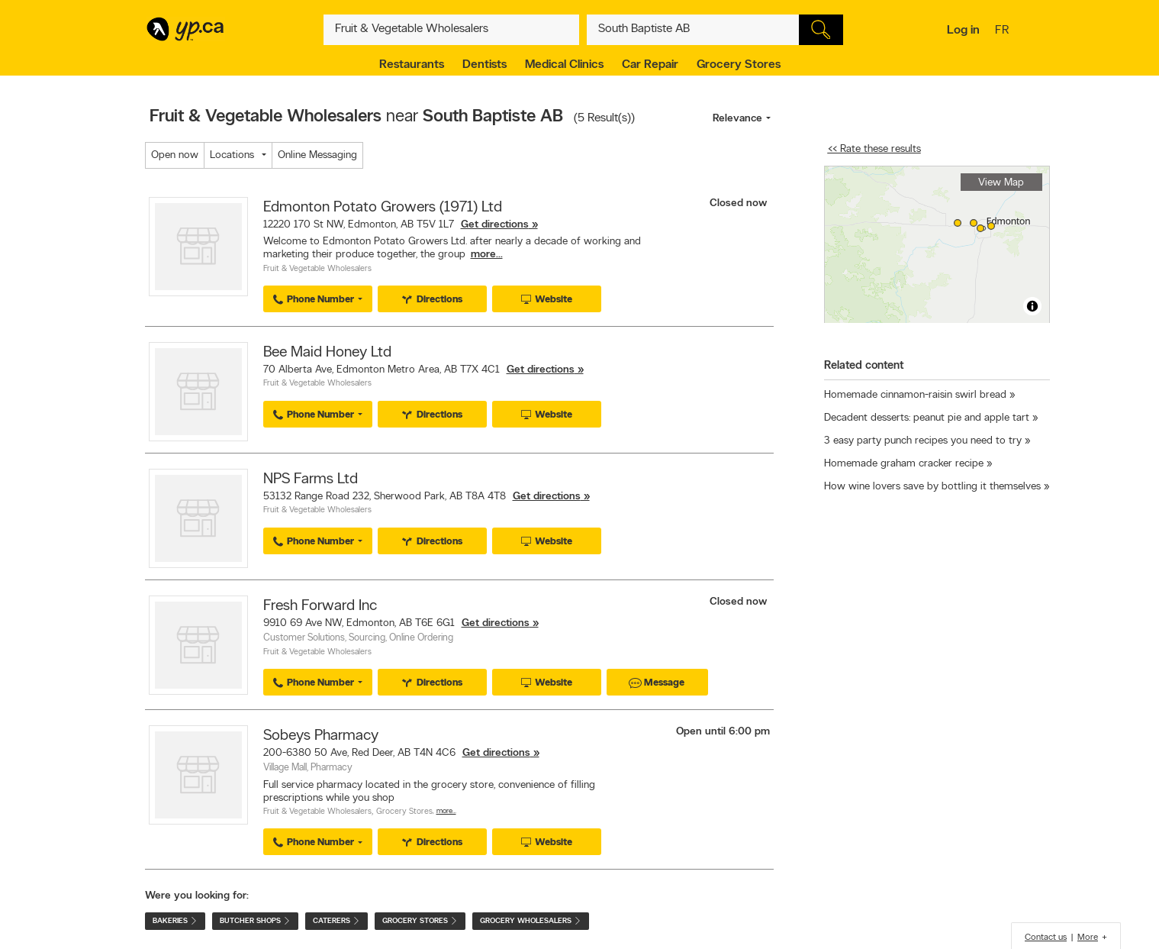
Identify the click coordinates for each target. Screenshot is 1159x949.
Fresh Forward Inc (320, 606)
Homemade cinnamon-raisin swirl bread (915, 395)
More (1087, 937)
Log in (963, 30)
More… (446, 811)
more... (487, 254)
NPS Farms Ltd (310, 479)
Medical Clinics (564, 65)
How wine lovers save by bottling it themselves (932, 486)
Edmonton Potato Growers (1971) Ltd (382, 207)
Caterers (336, 921)
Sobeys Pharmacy (320, 736)
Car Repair (650, 65)
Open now (174, 155)
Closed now (740, 203)
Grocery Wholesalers (530, 921)
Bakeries (175, 921)
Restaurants (411, 65)
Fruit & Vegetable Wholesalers (317, 269)
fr (1004, 31)
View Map (1001, 183)
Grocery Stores (739, 65)
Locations (232, 155)
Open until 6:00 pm (723, 732)
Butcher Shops (255, 921)
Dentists (484, 65)
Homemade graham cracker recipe (904, 464)
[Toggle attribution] (1032, 306)
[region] (937, 244)
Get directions (495, 225)
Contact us (1046, 937)
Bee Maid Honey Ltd (327, 352)
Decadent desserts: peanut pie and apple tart (926, 418)
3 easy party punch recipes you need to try (923, 441)
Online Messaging (317, 155)
